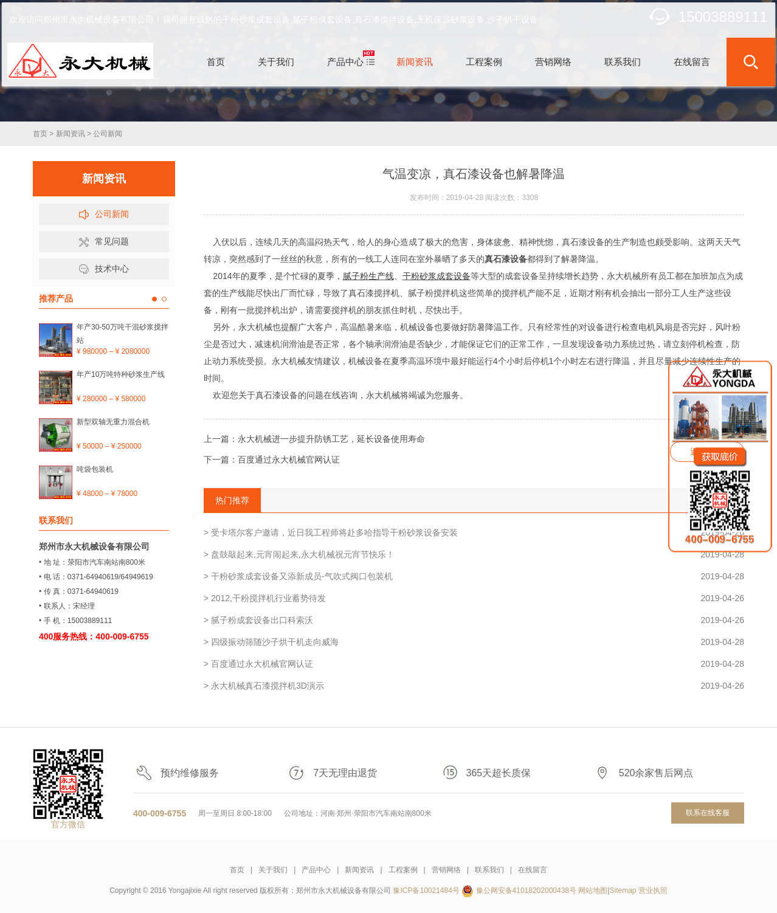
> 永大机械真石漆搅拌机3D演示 (474, 685)
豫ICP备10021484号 (426, 890)
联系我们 (489, 870)
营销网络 (446, 870)
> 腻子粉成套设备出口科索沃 (474, 620)
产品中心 (316, 870)
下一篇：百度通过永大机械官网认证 (272, 459)
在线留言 (532, 870)
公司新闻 (107, 133)
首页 (40, 133)
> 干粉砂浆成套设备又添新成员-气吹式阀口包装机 (474, 576)
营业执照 (653, 890)
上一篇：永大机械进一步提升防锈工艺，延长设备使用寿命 (314, 439)
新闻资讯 (70, 133)
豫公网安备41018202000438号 (526, 890)
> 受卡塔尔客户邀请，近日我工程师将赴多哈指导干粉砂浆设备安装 (474, 532)
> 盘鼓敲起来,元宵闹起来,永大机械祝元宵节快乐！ (474, 554)
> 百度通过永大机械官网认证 (474, 663)
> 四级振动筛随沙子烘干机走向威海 (474, 641)
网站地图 (592, 890)
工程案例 (403, 870)
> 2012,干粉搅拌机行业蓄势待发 (474, 598)
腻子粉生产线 (368, 276)
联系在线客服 (708, 812)
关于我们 (273, 870)
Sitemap (622, 890)
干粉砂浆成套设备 (436, 276)
